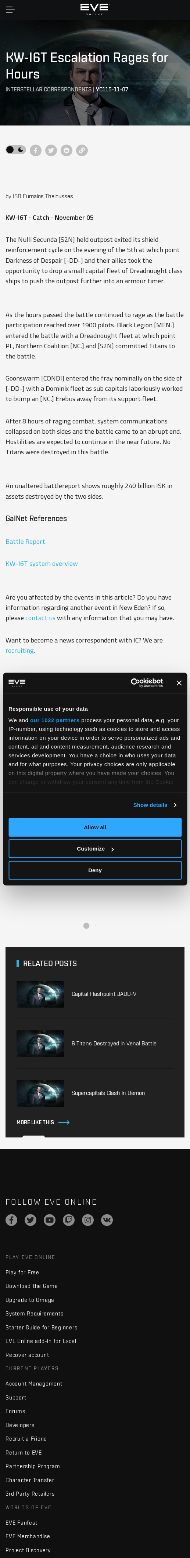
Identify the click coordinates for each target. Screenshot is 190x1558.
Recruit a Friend (26, 1438)
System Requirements (34, 1313)
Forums (15, 1411)
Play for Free (22, 1272)
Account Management (34, 1383)
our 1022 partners (54, 720)
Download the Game (32, 1286)
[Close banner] (179, 682)
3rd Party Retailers (30, 1493)
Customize (95, 848)
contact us (40, 617)
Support (16, 1397)
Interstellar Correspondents (49, 89)
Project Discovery (28, 1550)
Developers (20, 1425)
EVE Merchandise (28, 1536)
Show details (150, 805)
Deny (95, 870)
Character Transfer (30, 1480)
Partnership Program (33, 1466)
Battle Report (25, 541)
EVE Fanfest (21, 1522)
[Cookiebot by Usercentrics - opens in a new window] (130, 683)
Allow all (95, 827)
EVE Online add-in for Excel (41, 1341)
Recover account (27, 1355)
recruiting (20, 650)
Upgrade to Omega (30, 1300)
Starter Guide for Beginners (41, 1327)
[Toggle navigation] (10, 10)
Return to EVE (24, 1452)
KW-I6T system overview (42, 563)
